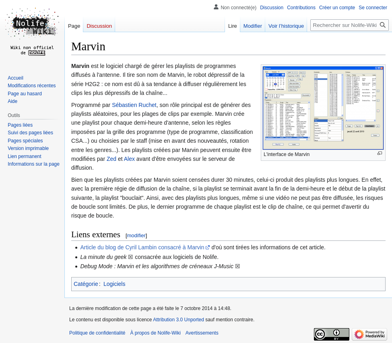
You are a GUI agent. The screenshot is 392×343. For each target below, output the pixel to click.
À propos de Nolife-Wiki (155, 333)
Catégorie (86, 284)
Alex (129, 159)
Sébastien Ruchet (134, 105)
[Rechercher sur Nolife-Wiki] (349, 25)
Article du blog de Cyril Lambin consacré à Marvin (142, 247)
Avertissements (202, 333)
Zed (111, 159)
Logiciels (114, 284)
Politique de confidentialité (97, 333)
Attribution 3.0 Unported (178, 319)
